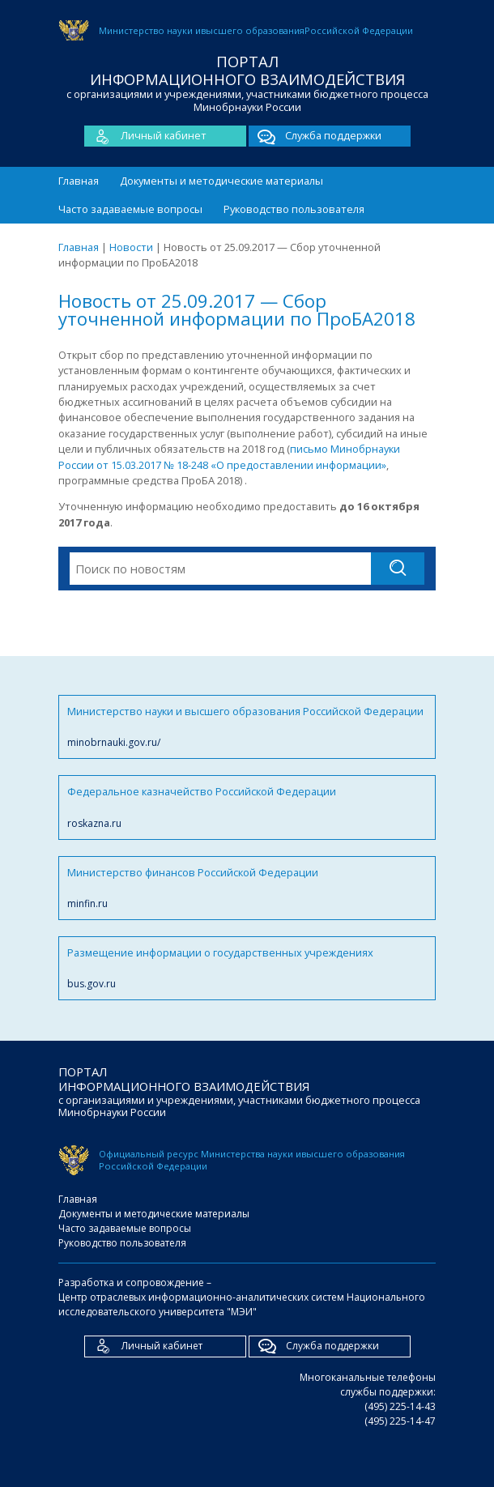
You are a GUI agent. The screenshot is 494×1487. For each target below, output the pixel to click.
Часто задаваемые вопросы (130, 209)
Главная (78, 180)
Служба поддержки (315, 136)
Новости (131, 247)
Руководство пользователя (294, 209)
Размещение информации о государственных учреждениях (247, 968)
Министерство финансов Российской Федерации (247, 888)
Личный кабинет (145, 136)
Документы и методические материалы (221, 180)
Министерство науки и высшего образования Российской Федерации (247, 727)
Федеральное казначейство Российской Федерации (247, 807)
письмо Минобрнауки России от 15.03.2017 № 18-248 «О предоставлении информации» (229, 456)
